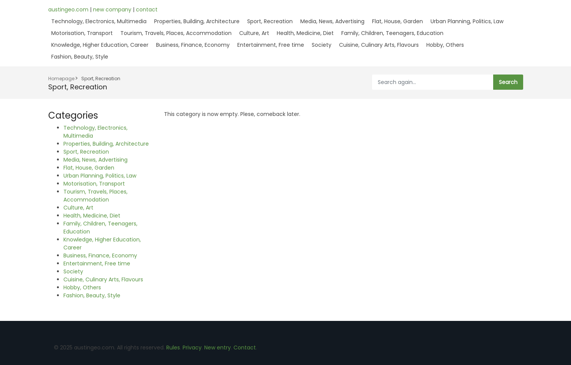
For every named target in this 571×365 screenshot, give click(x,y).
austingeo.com (69, 9)
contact (147, 9)
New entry (217, 347)
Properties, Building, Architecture (197, 21)
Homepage (61, 78)
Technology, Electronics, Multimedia (99, 21)
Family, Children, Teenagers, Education (392, 33)
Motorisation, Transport (82, 33)
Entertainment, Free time (270, 45)
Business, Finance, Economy (193, 45)
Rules (173, 347)
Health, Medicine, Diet (305, 33)
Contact (244, 347)
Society (321, 45)
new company (113, 9)
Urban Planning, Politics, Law (467, 21)
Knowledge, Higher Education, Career (99, 45)
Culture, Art (254, 33)
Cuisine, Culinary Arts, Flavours (379, 45)
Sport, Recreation (270, 21)
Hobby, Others (445, 45)
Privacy (192, 347)
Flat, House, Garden (397, 21)
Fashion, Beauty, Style (79, 56)
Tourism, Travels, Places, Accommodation (176, 33)
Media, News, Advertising (332, 21)
